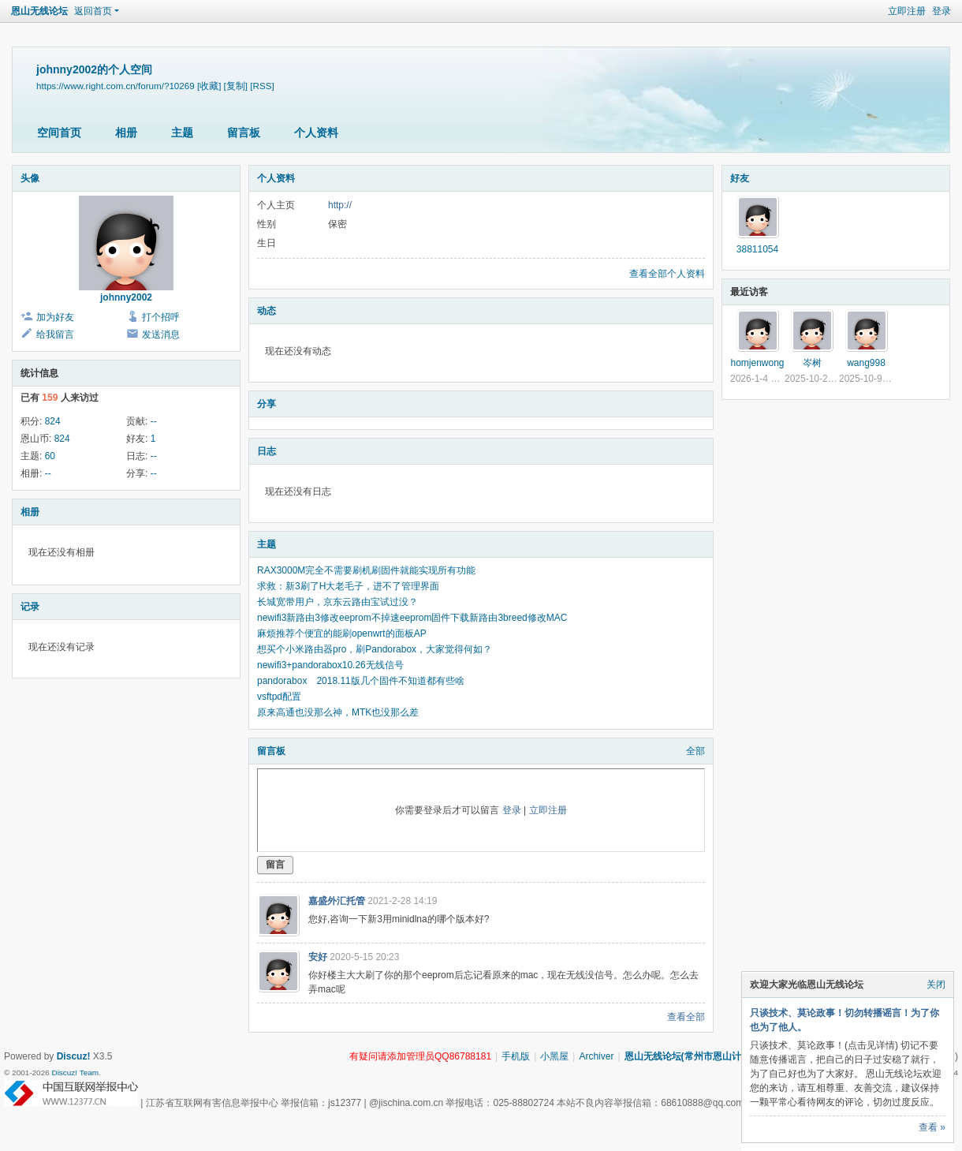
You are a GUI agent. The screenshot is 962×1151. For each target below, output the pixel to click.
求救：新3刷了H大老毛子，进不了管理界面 (348, 586)
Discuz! (74, 1056)
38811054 (757, 249)
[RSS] (262, 85)
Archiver (596, 1056)
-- (154, 421)
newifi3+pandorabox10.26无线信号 (330, 665)
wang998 (866, 362)
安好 (317, 956)
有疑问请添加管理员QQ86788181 (420, 1056)
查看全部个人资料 (667, 273)
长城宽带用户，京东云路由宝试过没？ (337, 601)
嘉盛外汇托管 (336, 900)
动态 (266, 310)
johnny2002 (126, 297)
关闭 (936, 984)
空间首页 (59, 132)
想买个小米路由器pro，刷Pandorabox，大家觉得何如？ (374, 649)
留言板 (243, 132)
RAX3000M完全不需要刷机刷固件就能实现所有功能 (366, 570)
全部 (695, 751)
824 (53, 421)
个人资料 (316, 132)
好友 (739, 178)
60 (50, 456)
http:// (340, 205)
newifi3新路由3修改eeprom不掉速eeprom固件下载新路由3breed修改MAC (412, 617)
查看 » (932, 1127)
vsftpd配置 (279, 696)
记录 (30, 606)
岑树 (812, 362)
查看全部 (686, 1016)
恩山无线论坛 (39, 11)
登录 (941, 11)
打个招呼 (161, 317)
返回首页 (93, 11)
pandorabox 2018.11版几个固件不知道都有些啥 (360, 680)
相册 (126, 132)
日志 (266, 451)
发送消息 (161, 334)
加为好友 (55, 317)
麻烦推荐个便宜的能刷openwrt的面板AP (342, 633)
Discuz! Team (75, 1072)
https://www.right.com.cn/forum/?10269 (115, 85)
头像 (30, 178)
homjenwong (757, 362)
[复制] (236, 85)
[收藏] (209, 85)
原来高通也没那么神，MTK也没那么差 (338, 712)
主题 (182, 132)
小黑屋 (554, 1056)
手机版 (516, 1056)
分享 (266, 403)
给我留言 (55, 334)
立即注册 (907, 11)
